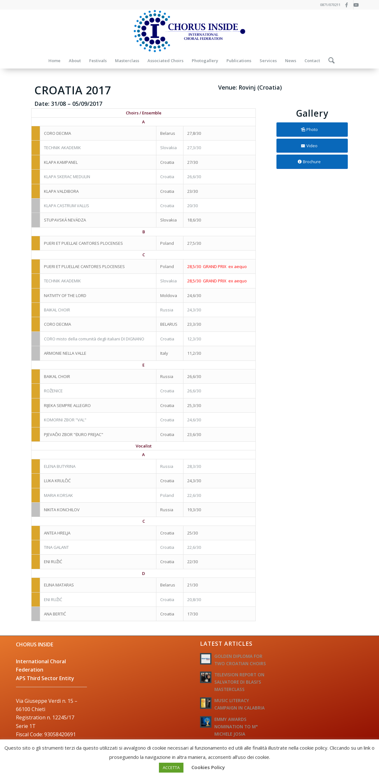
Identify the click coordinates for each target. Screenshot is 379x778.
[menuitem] (54, 61)
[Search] (329, 61)
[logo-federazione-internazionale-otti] (189, 31)
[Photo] (311, 129)
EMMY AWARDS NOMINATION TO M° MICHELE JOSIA (236, 726)
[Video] (311, 146)
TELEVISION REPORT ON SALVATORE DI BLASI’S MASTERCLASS (239, 682)
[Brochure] (311, 162)
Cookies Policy (208, 767)
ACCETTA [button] (171, 767)
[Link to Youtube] (358, 5)
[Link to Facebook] (348, 5)
